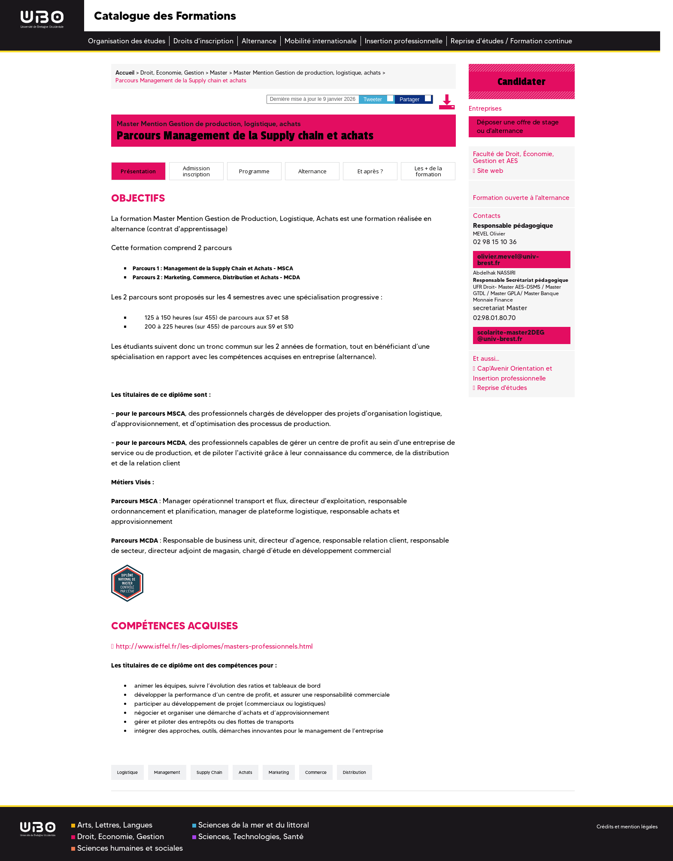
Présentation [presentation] (138, 171)
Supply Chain (209, 772)
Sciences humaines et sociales (127, 848)
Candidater (521, 81)
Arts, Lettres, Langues (111, 825)
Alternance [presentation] (312, 171)
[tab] (138, 171)
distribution (354, 772)
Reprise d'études (502, 388)
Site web (490, 171)
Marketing (279, 772)
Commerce (316, 772)
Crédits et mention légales (627, 826)
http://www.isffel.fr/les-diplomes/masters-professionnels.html (214, 646)
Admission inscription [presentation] (196, 171)
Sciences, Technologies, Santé (247, 836)
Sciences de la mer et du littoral (250, 825)
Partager (415, 99)
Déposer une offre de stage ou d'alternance (518, 126)
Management (167, 772)
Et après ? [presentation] (370, 171)
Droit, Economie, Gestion (117, 836)
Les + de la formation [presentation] (428, 171)
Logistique (127, 772)
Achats (245, 772)
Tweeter (378, 99)
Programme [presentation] (254, 171)
